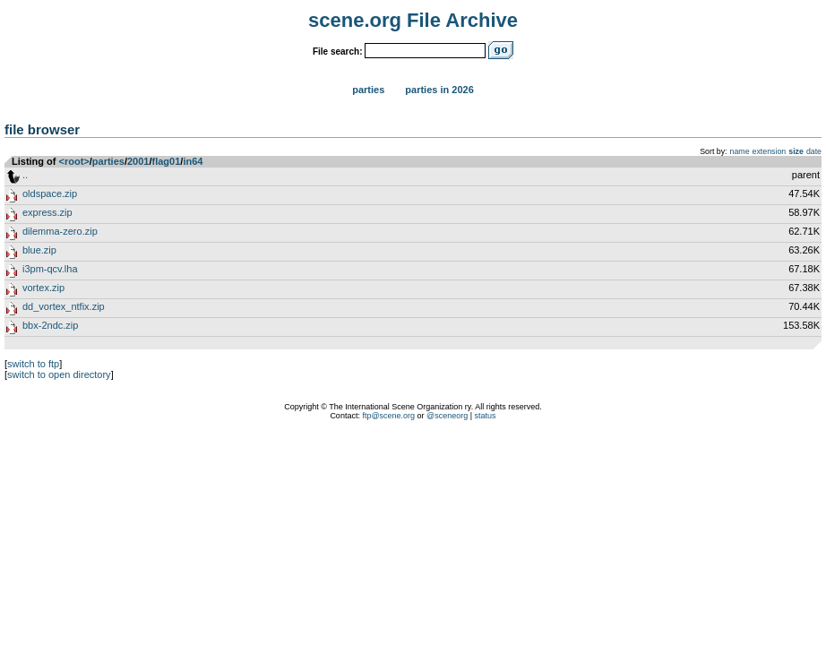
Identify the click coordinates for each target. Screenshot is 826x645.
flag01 (166, 161)
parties (108, 161)
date (814, 151)
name (740, 151)
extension (770, 151)
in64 (192, 161)
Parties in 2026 (439, 89)
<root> (74, 161)
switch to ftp (33, 363)
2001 (138, 161)
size (796, 151)
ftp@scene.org (388, 415)
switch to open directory (59, 374)
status (485, 415)
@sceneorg (447, 415)
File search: (338, 51)
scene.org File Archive (413, 20)
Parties (368, 89)
